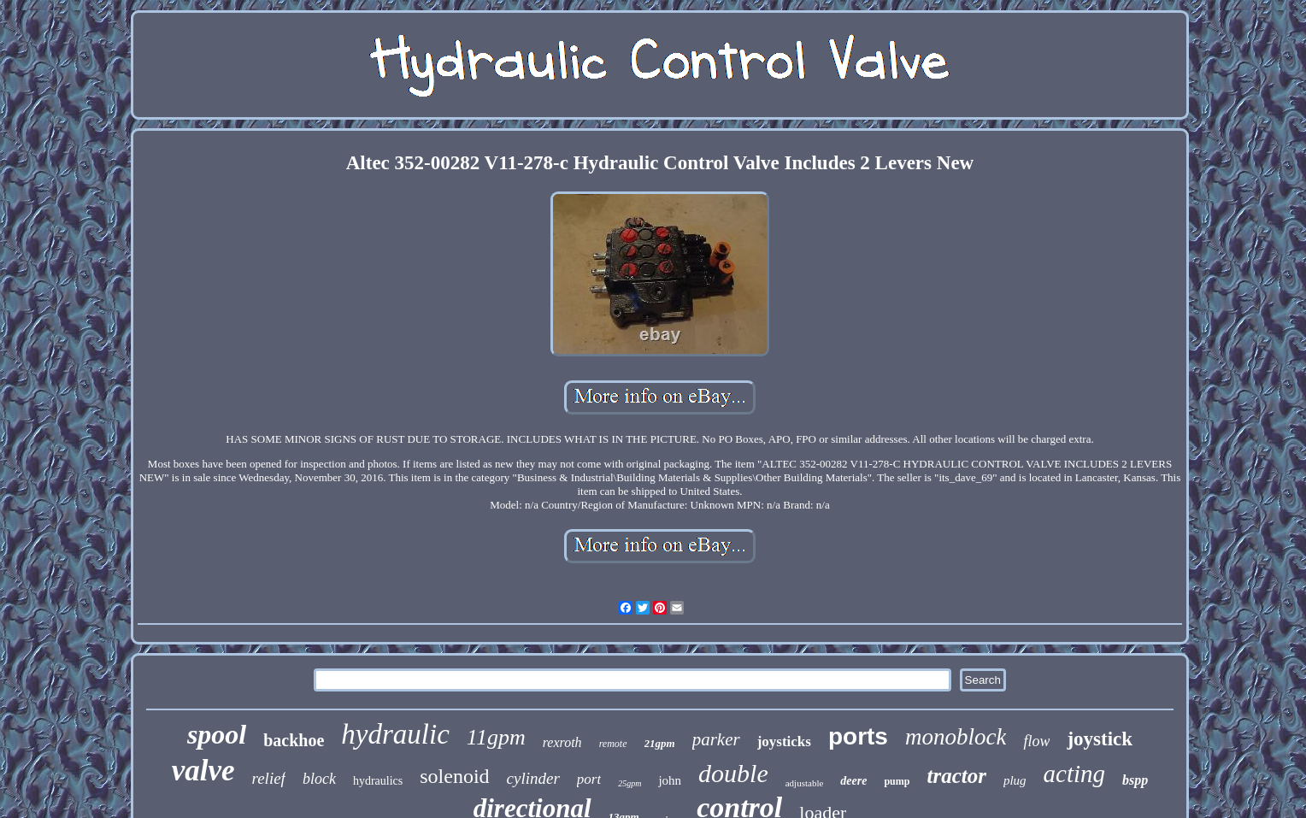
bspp (1135, 780)
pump (896, 781)
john (669, 780)
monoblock (955, 737)
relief (268, 778)
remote (613, 744)
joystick (1099, 739)
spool (216, 734)
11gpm (496, 737)
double (733, 773)
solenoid (454, 776)
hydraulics (378, 780)
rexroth (562, 742)
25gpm (629, 783)
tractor (956, 775)
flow (1036, 741)
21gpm (659, 743)
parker (716, 739)
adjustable (804, 783)
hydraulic (395, 734)
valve (203, 770)
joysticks (784, 741)
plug (1015, 780)
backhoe (293, 740)
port (589, 779)
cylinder (533, 778)
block (319, 778)
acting (1075, 773)
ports (858, 736)
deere (853, 780)
